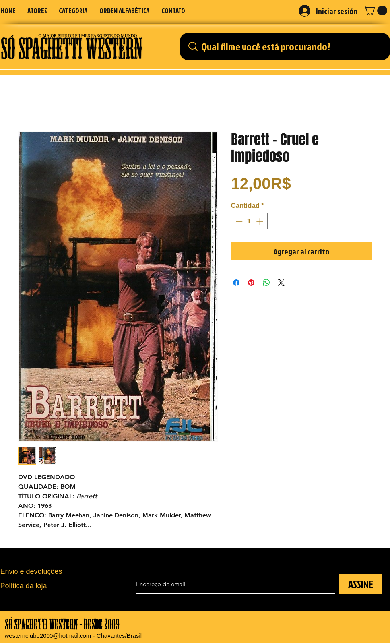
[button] (73, 10)
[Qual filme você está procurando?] (287, 46)
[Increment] (260, 221)
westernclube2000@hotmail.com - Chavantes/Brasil (73, 635)
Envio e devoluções (31, 571)
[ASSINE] (360, 584)
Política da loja (23, 586)
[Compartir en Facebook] (236, 282)
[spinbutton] (249, 221)
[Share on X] (281, 282)
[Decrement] (238, 221)
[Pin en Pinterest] (251, 282)
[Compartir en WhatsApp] (266, 282)
